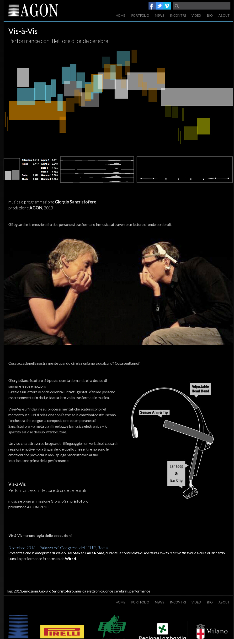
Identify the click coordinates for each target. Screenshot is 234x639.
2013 (18, 591)
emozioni (30, 591)
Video (196, 15)
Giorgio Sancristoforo (56, 591)
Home (120, 15)
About (224, 15)
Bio (210, 15)
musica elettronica (89, 591)
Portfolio (140, 15)
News (159, 15)
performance (139, 591)
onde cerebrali (116, 591)
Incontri (178, 15)
